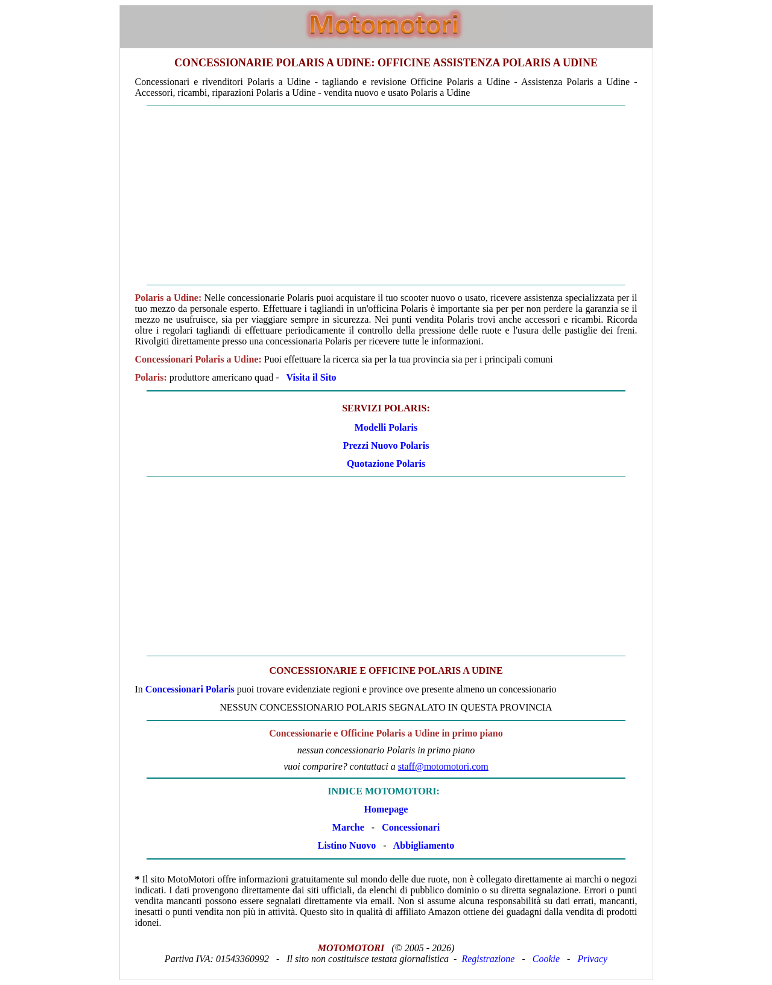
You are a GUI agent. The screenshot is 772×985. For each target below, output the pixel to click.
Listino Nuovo (347, 845)
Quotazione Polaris (386, 463)
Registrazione (487, 959)
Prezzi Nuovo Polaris (386, 445)
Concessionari (411, 827)
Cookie (546, 959)
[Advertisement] (386, 195)
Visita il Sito (311, 377)
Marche (348, 827)
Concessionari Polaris (190, 689)
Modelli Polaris (386, 427)
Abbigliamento (423, 845)
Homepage (386, 809)
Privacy (592, 959)
